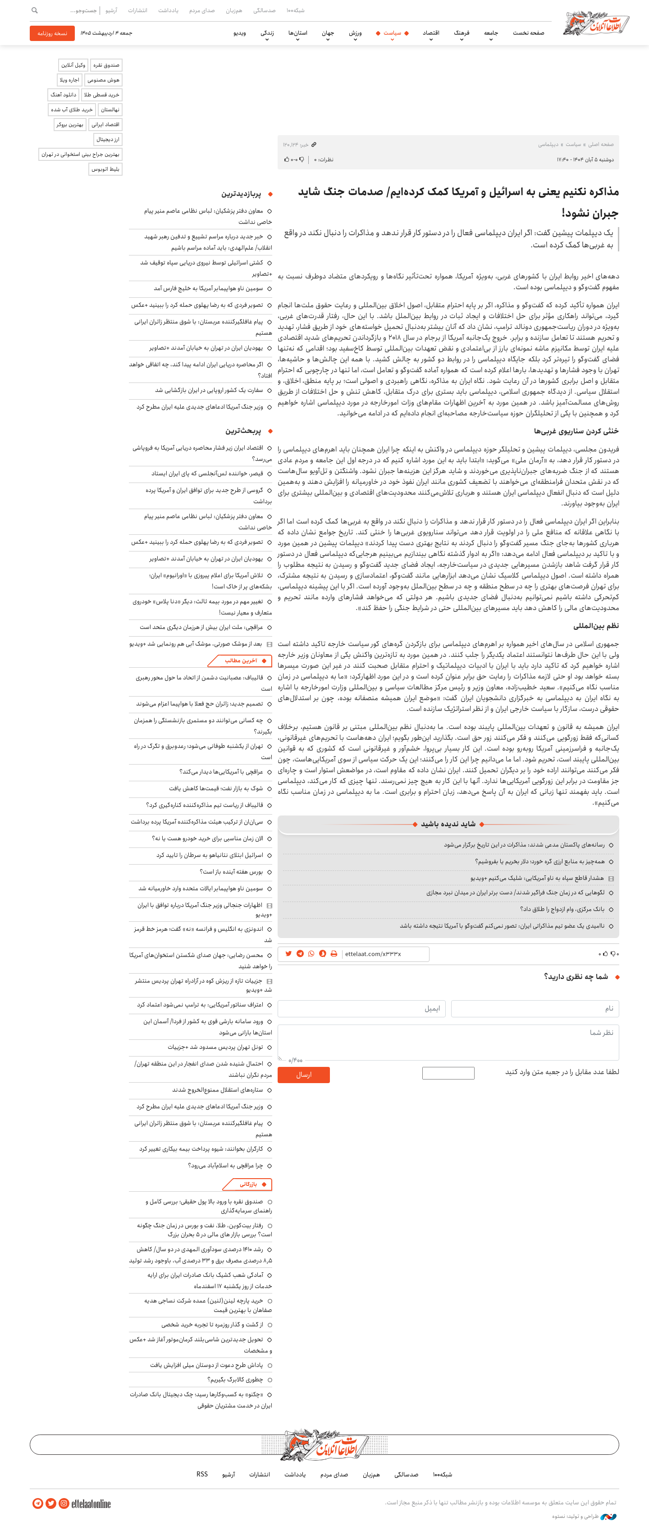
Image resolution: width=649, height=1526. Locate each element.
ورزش (355, 32)
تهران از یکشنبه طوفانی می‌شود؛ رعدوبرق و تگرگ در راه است (203, 751)
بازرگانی (248, 1184)
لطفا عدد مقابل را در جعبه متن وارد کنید (562, 1072)
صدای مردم (202, 10)
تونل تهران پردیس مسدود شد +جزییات (215, 1047)
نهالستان (110, 109)
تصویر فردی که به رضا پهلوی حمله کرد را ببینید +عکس (197, 305)
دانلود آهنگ (63, 95)
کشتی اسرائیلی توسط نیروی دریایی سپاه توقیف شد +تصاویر (206, 268)
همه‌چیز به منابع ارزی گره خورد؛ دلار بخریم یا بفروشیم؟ (540, 861)
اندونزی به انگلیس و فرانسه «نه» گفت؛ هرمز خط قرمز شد (203, 934)
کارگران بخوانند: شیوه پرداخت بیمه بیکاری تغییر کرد (201, 1149)
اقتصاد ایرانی (105, 124)
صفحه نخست (528, 32)
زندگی (267, 32)
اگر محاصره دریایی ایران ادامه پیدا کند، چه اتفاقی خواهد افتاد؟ (200, 370)
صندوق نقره (106, 65)
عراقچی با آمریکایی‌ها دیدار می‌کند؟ (221, 772)
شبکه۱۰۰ (296, 10)
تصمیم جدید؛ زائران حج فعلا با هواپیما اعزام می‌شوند (199, 704)
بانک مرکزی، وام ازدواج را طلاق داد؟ (562, 909)
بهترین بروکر (70, 124)
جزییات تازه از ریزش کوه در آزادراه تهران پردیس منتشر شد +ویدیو (203, 985)
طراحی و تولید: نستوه (584, 1516)
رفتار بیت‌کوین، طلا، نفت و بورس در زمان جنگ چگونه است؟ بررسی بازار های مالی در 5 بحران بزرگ (204, 1230)
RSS (202, 1475)
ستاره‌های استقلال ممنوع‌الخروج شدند (217, 1090)
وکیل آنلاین (73, 65)
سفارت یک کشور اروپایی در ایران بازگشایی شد (209, 390)
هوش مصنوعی (103, 80)
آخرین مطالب (241, 660)
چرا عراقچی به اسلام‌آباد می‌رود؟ (225, 1166)
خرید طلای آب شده (72, 109)
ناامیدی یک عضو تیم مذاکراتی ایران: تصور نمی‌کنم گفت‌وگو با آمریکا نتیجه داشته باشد (502, 926)
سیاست (392, 32)
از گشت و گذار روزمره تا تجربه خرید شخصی (212, 1325)
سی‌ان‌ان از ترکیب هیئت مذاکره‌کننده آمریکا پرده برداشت (197, 822)
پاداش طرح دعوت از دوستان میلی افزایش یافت (206, 1365)
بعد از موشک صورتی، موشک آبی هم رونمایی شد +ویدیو (195, 644)
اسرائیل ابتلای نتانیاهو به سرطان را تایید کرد (209, 855)
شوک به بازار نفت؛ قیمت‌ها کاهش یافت (216, 788)
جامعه (491, 32)
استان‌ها (297, 32)
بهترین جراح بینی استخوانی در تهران (80, 154)
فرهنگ (462, 32)
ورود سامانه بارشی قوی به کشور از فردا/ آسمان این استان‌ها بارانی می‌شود (207, 1027)
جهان (328, 32)
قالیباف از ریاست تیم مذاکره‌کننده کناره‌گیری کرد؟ (204, 805)
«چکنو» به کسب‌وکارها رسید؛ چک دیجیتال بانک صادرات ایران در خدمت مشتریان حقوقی (201, 1400)
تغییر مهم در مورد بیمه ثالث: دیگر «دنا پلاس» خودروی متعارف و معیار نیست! (202, 607)
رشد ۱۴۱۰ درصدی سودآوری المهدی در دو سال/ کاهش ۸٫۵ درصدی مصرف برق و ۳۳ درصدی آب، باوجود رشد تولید (200, 1255)
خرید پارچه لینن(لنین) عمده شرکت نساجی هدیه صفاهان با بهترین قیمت (208, 1305)
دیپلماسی (548, 144)
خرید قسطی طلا (101, 95)
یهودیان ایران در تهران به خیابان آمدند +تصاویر (206, 348)
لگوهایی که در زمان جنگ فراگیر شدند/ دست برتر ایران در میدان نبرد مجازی (515, 892)
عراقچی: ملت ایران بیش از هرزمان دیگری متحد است (201, 627)
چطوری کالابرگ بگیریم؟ (235, 1380)
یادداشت (168, 10)
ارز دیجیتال (107, 139)
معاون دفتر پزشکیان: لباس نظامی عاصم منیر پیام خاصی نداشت (208, 522)
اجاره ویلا (69, 80)
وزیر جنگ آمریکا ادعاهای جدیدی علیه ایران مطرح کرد (200, 407)
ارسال (303, 1074)
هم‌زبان (234, 10)
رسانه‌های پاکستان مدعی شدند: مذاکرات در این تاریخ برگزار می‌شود (524, 845)
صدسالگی (264, 10)
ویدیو (239, 32)
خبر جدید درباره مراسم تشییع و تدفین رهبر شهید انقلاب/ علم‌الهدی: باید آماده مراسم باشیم (208, 242)
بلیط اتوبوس (105, 169)
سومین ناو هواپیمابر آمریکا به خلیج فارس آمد (208, 288)
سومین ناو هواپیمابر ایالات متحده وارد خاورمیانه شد (200, 888)
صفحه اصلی (601, 144)
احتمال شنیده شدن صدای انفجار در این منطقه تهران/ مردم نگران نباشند (203, 1069)
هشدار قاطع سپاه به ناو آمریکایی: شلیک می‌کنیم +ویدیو (537, 878)
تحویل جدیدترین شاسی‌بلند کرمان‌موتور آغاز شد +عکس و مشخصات (200, 1345)
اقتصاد (431, 32)
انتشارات (137, 10)
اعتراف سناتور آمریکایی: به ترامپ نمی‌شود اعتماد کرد (200, 1005)
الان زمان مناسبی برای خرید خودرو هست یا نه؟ (207, 838)
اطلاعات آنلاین (597, 22)
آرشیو (111, 10)
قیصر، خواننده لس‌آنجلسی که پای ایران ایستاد (207, 473)
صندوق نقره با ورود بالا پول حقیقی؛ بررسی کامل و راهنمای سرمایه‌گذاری (209, 1206)
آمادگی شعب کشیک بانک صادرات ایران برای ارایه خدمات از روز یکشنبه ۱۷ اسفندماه (209, 1280)
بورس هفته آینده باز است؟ (231, 872)
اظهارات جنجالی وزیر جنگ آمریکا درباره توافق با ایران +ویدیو (204, 909)
